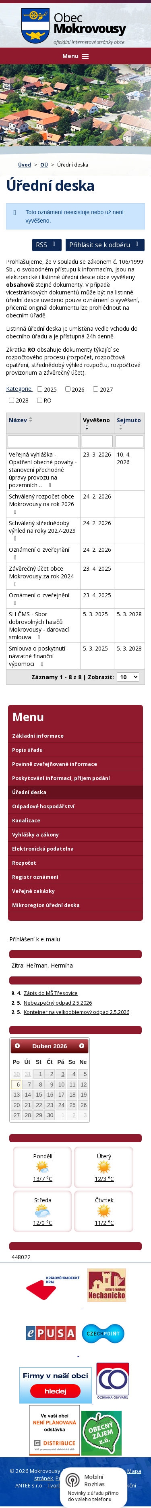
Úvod (24, 164)
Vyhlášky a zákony (35, 834)
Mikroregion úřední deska (46, 905)
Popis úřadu (27, 750)
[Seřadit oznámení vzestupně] (31, 417)
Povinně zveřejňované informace (54, 764)
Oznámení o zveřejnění (39, 553)
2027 (106, 389)
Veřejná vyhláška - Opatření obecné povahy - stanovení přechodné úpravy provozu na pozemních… (43, 470)
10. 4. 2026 (123, 458)
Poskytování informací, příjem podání (61, 778)
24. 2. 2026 (97, 496)
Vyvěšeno (96, 420)
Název (18, 420)
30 (17, 1074)
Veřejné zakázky (33, 891)
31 (28, 1074)
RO (47, 400)
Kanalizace (26, 820)
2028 (22, 400)
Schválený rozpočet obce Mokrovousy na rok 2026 (41, 503)
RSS (47, 245)
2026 (78, 389)
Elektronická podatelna (43, 848)
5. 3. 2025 (95, 614)
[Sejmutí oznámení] (129, 441)
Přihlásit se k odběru (105, 245)
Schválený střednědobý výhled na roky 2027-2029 (42, 530)
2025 (50, 389)
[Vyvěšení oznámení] (97, 441)
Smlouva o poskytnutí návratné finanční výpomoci (37, 655)
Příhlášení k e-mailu (34, 939)
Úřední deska (29, 792)
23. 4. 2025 (97, 568)
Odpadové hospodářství (43, 806)
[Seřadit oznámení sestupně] (31, 421)
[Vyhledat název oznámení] (43, 441)
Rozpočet (24, 862)
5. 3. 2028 (129, 614)
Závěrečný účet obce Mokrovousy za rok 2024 (41, 576)
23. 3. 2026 (97, 454)
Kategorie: (19, 388)
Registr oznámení (35, 877)
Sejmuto (129, 420)
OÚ (44, 164)
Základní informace (38, 735)
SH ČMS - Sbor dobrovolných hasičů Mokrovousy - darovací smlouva (39, 625)
